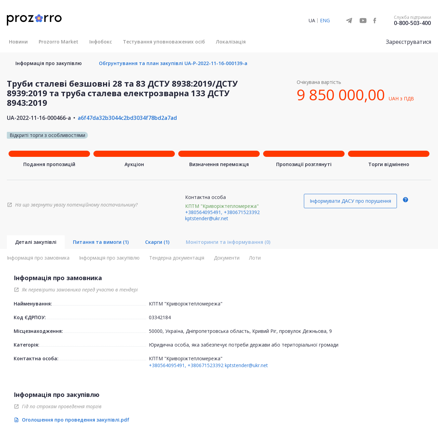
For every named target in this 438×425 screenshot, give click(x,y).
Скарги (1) (157, 242)
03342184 (160, 317)
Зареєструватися (408, 42)
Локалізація (231, 41)
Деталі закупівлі (35, 242)
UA (312, 20)
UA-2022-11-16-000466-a (39, 118)
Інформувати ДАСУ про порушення (350, 201)
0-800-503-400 (412, 23)
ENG (325, 20)
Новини (18, 41)
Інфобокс (100, 41)
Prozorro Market (58, 41)
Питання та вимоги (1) (101, 242)
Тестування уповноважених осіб (164, 41)
